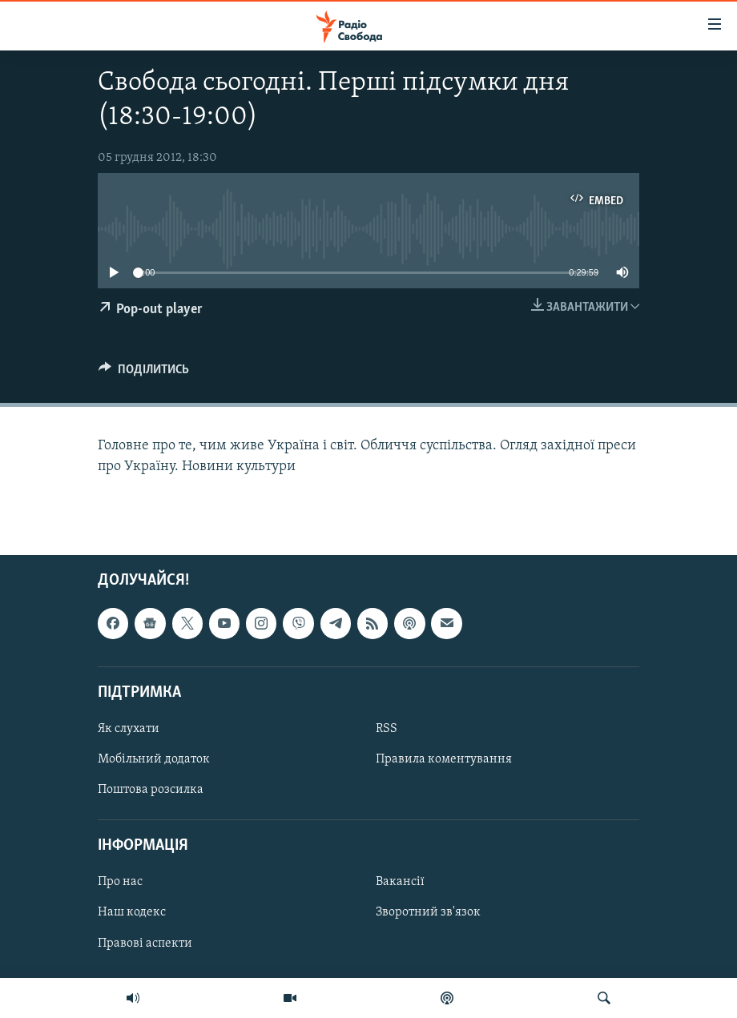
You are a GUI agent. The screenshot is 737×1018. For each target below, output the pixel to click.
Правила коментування (444, 759)
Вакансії (400, 881)
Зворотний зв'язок (428, 912)
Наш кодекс (132, 912)
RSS (386, 728)
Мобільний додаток (154, 759)
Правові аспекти (145, 942)
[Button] (144, 373)
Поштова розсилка (150, 789)
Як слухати (128, 728)
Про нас (120, 881)
